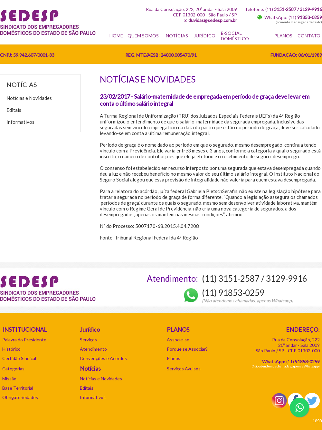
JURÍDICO (204, 35)
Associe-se (178, 339)
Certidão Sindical (19, 358)
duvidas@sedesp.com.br (212, 20)
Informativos (20, 122)
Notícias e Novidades (29, 98)
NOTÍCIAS (177, 35)
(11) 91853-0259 (233, 293)
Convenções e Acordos (103, 358)
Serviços (88, 339)
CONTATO (309, 35)
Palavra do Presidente (24, 339)
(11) (305, 17)
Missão (9, 378)
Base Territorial (17, 388)
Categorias (13, 368)
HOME (116, 35)
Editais (13, 110)
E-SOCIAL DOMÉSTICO (235, 35)
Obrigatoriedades (20, 397)
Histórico (11, 349)
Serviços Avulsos (184, 368)
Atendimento (93, 349)
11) (304, 361)
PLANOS (283, 35)
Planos (173, 358)
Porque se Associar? (187, 349)
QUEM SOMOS (143, 35)
